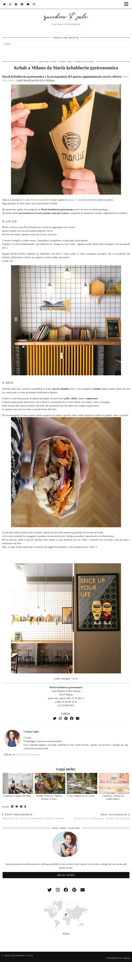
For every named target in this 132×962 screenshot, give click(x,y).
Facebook (35, 754)
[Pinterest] (16, 4)
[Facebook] (22, 4)
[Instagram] (10, 4)
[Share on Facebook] (12, 806)
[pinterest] (74, 890)
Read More (66, 875)
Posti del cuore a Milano (77, 62)
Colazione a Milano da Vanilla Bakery (113, 797)
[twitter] (49, 890)
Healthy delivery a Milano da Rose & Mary (49, 797)
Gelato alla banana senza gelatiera (102, 816)
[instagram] (58, 890)
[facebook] (66, 890)
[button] (127, 4)
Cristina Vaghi (47, 62)
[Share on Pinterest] (21, 806)
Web (18, 754)
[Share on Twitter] (17, 806)
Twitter (25, 754)
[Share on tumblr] (25, 806)
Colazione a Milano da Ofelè (17, 795)
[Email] (28, 4)
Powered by (118, 958)
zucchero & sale (66, 16)
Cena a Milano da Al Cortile (81, 795)
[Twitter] (4, 4)
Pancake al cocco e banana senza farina (33, 816)
